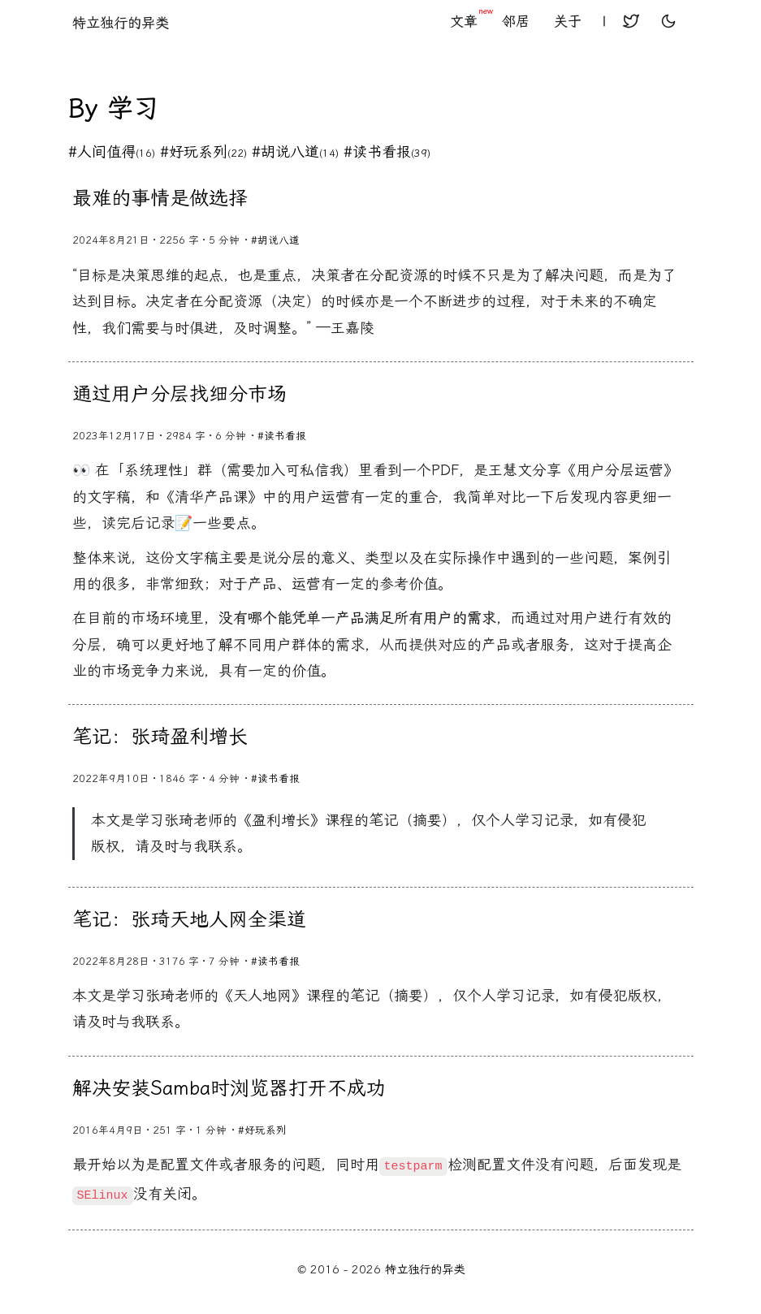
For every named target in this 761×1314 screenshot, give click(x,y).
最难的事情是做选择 (160, 198)
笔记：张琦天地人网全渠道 (189, 919)
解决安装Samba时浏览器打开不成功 (229, 1088)
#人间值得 (111, 152)
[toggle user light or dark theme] (668, 22)
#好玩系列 (203, 152)
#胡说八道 (295, 152)
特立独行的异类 (120, 23)
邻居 (516, 21)
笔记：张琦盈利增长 (160, 736)
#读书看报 (387, 152)
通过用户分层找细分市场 (179, 394)
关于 (568, 21)
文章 (470, 21)
